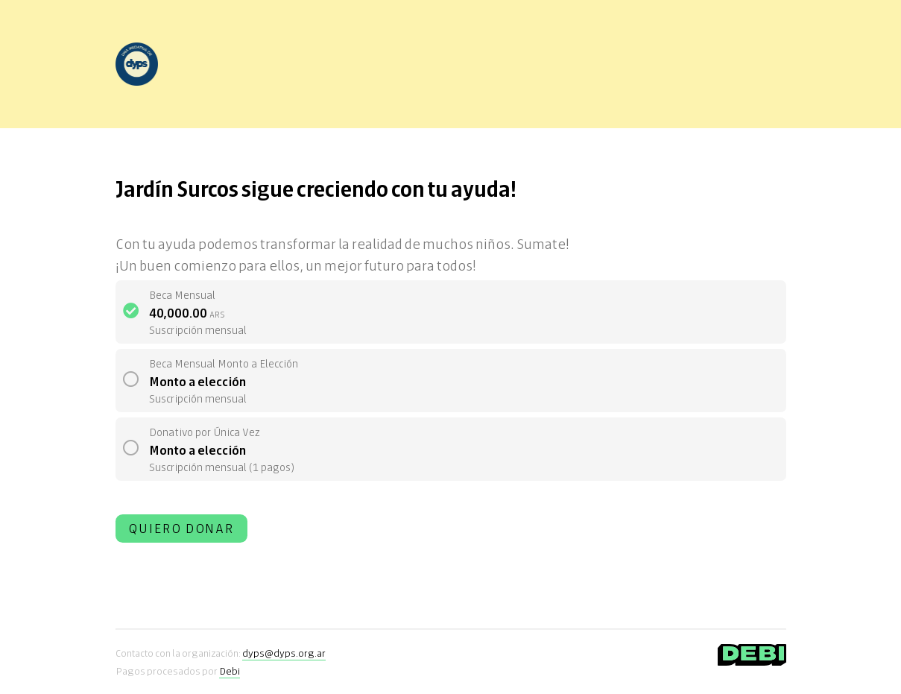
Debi (229, 670)
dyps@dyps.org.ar (284, 652)
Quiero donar (181, 527)
